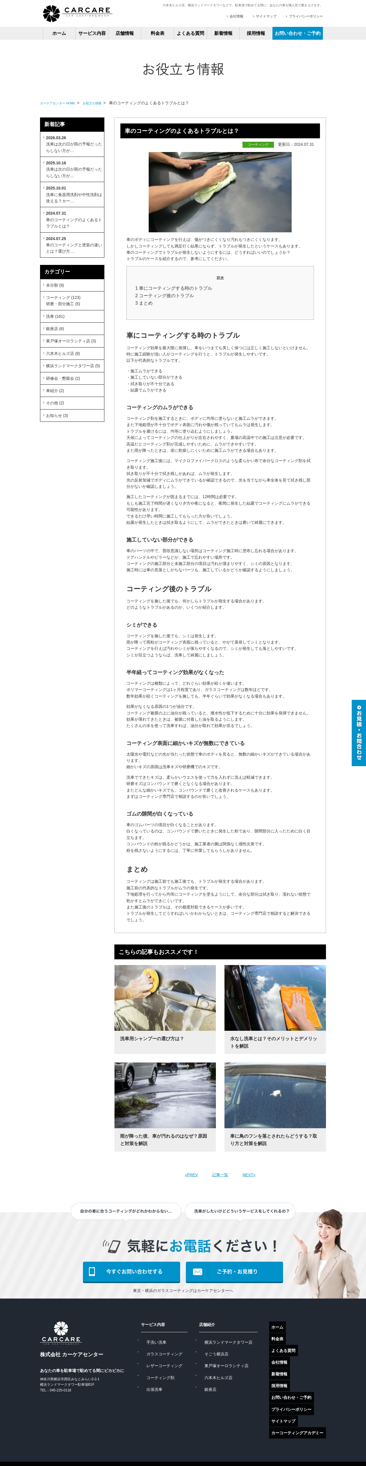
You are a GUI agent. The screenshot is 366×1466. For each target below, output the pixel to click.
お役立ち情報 (105, 103)
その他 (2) (55, 403)
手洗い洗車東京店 (175, 1451)
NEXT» (248, 1175)
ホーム (59, 33)
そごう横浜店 (226, 1349)
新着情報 (223, 33)
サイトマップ (266, 16)
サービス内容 (92, 33)
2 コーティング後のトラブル (164, 295)
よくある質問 (190, 33)
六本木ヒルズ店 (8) (63, 353)
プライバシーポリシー (306, 16)
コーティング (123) (63, 297)
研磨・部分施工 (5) (63, 303)
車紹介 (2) (55, 390)
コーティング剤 (177, 1367)
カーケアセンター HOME (62, 103)
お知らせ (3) (57, 415)
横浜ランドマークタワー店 (238, 1339)
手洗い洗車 (173, 1339)
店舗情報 (125, 33)
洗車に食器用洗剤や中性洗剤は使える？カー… (74, 194)
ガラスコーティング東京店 (64, 1451)
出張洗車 (171, 1377)
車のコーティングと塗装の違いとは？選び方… (74, 245)
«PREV (191, 1175)
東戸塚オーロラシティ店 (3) (71, 341)
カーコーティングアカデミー (300, 1408)
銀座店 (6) (55, 328)
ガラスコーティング (181, 1349)
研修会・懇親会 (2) (63, 378)
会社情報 (236, 16)
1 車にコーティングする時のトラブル (173, 288)
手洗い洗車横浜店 (218, 1451)
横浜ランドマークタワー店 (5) (73, 365)
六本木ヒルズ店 (228, 1367)
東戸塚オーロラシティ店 (236, 1358)
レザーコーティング (181, 1358)
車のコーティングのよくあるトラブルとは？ (74, 219)
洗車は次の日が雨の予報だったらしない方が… (74, 144)
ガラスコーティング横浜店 (124, 1451)
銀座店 (220, 1377)
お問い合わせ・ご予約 (298, 33)
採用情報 (256, 33)
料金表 (157, 33)
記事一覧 (220, 1175)
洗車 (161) (55, 316)
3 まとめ (144, 303)
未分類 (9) (55, 285)
